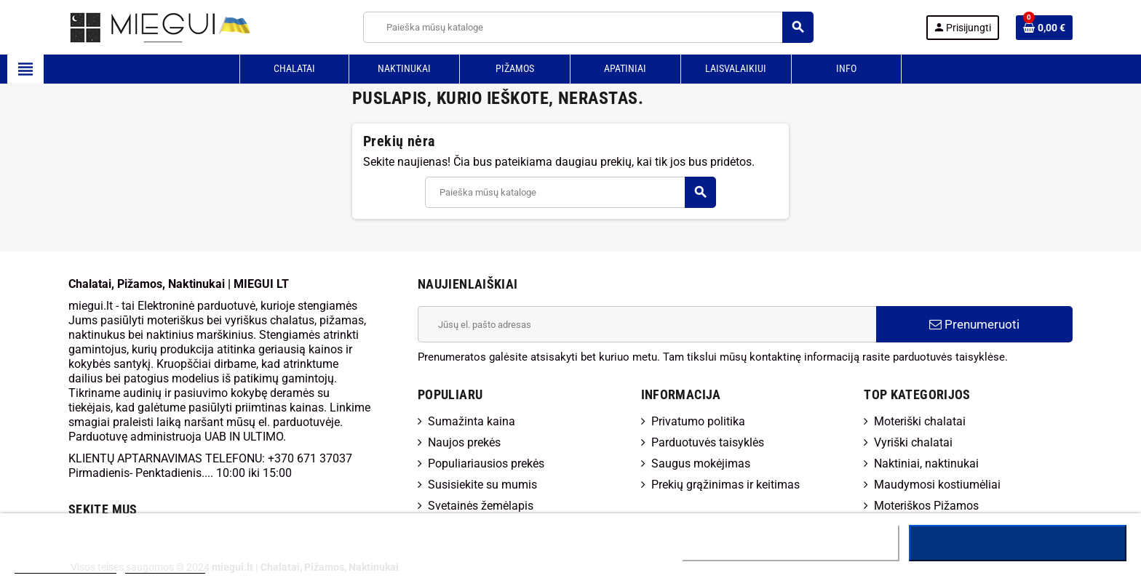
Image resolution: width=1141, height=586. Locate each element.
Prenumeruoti (974, 324)
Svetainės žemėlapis (480, 506)
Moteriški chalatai (920, 421)
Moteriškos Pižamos (926, 506)
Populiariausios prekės (486, 463)
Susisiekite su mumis (482, 484)
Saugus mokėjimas (700, 463)
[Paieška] (588, 27)
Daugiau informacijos (65, 567)
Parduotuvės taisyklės (707, 442)
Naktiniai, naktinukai (926, 463)
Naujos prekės (464, 442)
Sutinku (1017, 543)
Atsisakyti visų (791, 543)
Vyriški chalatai (913, 442)
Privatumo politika (698, 421)
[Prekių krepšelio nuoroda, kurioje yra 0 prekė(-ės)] (1044, 27)
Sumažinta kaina (471, 421)
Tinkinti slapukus (165, 567)
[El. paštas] (647, 324)
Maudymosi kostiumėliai (937, 484)
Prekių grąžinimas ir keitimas (725, 484)
